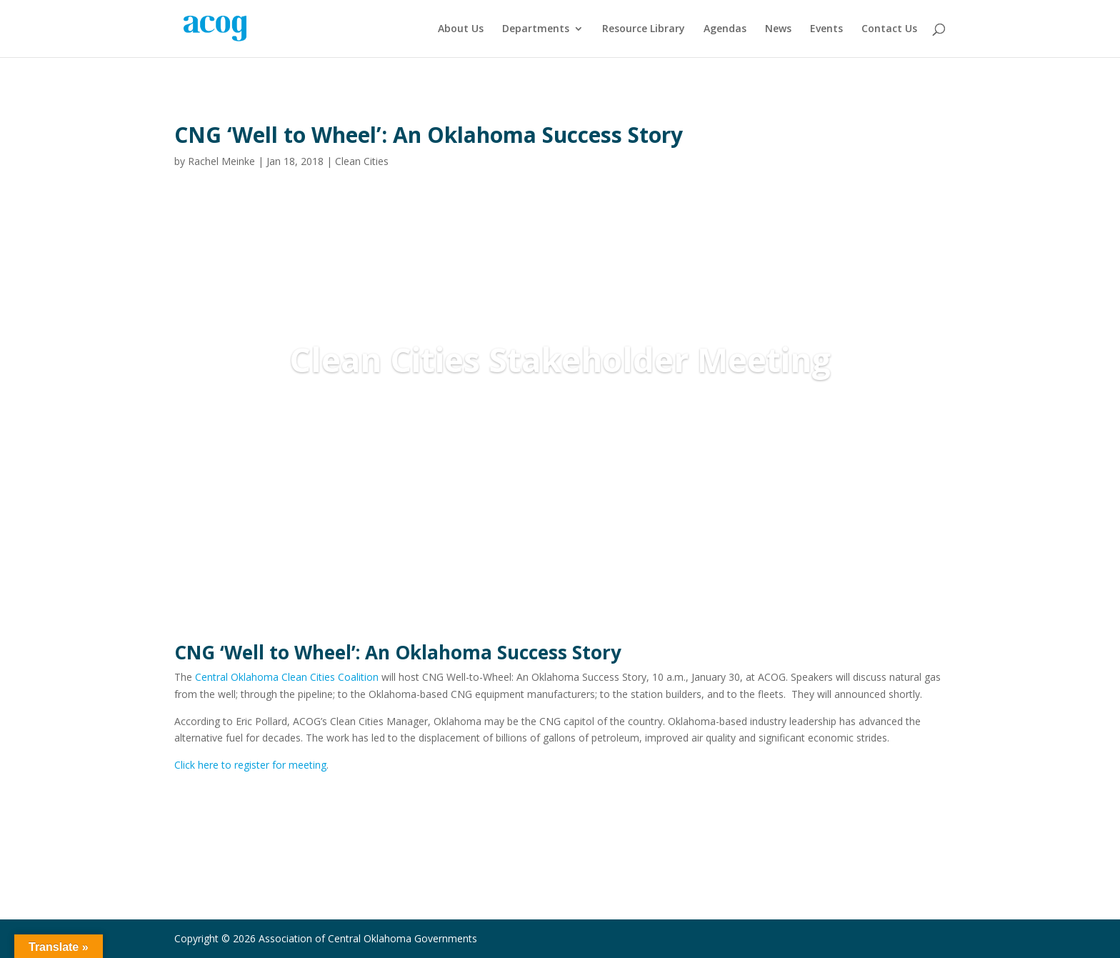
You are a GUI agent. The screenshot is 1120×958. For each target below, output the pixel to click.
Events (826, 29)
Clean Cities (362, 161)
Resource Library (643, 29)
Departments (535, 29)
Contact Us (889, 29)
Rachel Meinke (221, 161)
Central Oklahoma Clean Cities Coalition (287, 677)
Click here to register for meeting (250, 765)
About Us (461, 29)
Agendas (725, 29)
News (778, 29)
